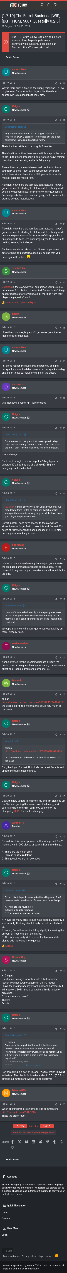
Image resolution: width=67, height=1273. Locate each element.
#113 (62, 694)
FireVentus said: (13, 605)
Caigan (8, 26)
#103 (62, 224)
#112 (62, 657)
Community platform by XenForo (33, 1265)
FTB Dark (7, 1250)
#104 (62, 282)
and (20, 302)
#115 (62, 796)
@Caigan (7, 287)
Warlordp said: (12, 741)
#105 (62, 327)
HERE (17, 811)
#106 (62, 361)
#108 (62, 428)
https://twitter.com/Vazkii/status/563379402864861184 (33, 702)
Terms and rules (11, 1256)
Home (5, 1212)
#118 (62, 971)
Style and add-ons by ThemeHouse (21, 1268)
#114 (62, 734)
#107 (62, 398)
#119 (62, 1029)
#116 (62, 836)
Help (40, 1256)
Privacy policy (29, 1256)
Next (47, 1126)
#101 (62, 83)
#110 (62, 558)
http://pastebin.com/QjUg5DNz (19, 1112)
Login (5, 1234)
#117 (62, 884)
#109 (62, 493)
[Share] (56, 83)
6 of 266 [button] (33, 1126)
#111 (62, 599)
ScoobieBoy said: (14, 1035)
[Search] (61, 5)
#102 (62, 120)
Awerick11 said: (13, 890)
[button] (5, 5)
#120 (62, 1104)
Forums (6, 1218)
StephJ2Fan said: (14, 500)
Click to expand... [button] (34, 1065)
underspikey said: (14, 126)
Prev (20, 1126)
